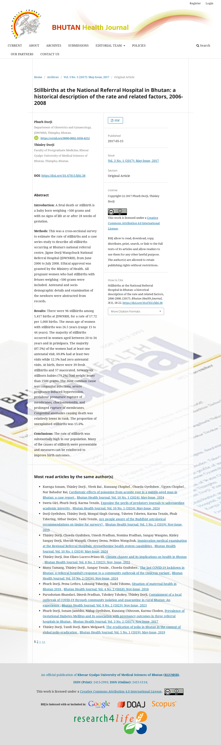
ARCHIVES (53, 45)
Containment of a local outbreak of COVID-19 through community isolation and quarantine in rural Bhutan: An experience (112, 599)
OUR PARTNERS (22, 54)
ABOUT (34, 45)
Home (38, 77)
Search (203, 45)
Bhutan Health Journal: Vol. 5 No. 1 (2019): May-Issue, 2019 (122, 632)
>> (43, 641)
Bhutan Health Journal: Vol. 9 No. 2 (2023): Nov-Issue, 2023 (104, 605)
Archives (53, 77)
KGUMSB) (172, 675)
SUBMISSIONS (78, 45)
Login (209, 3)
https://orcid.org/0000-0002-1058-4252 (65, 138)
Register (195, 3)
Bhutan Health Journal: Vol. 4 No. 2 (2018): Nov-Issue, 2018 (106, 589)
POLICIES (139, 45)
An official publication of (103, 675)
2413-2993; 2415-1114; (110, 682)
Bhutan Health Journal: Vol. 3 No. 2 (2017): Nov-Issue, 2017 (115, 621)
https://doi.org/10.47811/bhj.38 (63, 175)
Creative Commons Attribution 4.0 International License (134, 223)
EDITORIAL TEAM (109, 45)
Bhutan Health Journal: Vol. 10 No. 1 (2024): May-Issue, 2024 (120, 497)
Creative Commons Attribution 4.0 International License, (121, 691)
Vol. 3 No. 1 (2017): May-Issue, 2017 (86, 77)
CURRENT (15, 45)
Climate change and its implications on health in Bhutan (146, 557)
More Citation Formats (125, 311)
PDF (117, 120)
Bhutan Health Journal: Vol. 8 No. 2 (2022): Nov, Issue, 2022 (87, 562)
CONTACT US (49, 54)
